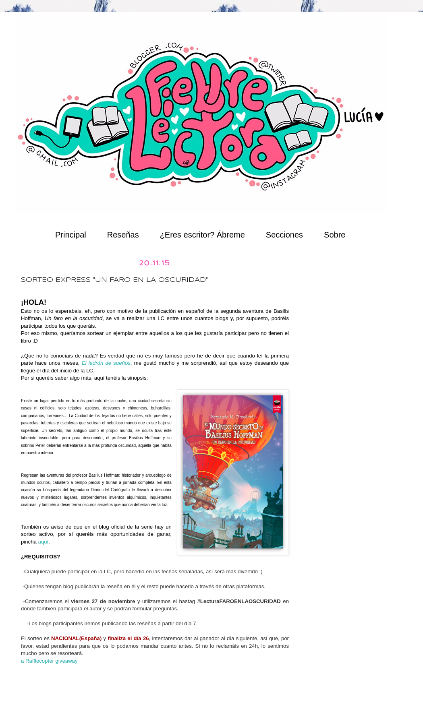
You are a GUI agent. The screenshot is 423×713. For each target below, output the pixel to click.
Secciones (284, 234)
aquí (43, 542)
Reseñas (123, 234)
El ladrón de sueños (106, 363)
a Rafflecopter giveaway (49, 661)
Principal (70, 234)
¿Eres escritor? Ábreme (202, 234)
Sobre (334, 234)
